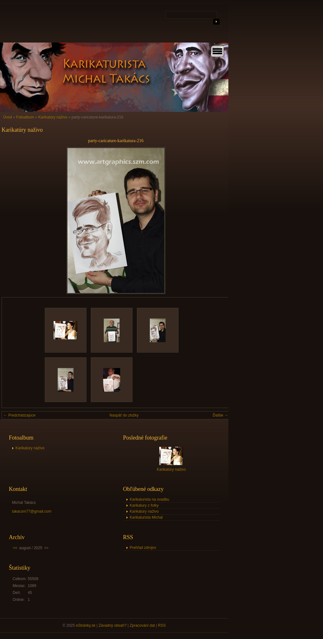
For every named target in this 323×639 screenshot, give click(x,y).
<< (15, 548)
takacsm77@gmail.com (31, 511)
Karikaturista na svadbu (149, 499)
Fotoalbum (25, 117)
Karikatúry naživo (52, 117)
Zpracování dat (142, 625)
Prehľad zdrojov (143, 547)
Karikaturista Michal (146, 517)
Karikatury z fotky (144, 505)
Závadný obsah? (112, 625)
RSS (162, 625)
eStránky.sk (86, 625)
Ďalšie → (220, 415)
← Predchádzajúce (19, 415)
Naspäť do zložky (124, 415)
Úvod (7, 117)
